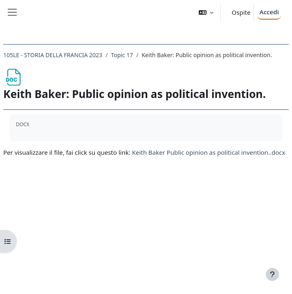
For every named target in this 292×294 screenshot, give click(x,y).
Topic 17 (122, 55)
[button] (206, 12)
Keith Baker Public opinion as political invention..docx (208, 152)
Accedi (269, 12)
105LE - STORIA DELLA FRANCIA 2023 (52, 55)
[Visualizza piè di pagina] (272, 274)
